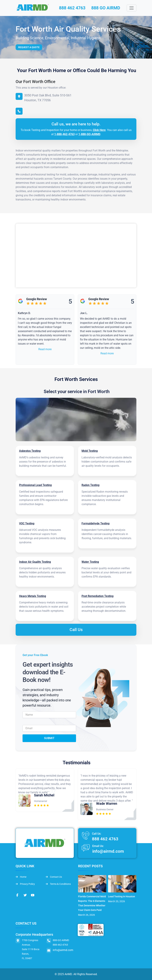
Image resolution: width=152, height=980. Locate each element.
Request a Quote (29, 47)
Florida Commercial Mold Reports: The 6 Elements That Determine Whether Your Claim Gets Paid (92, 903)
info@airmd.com (108, 851)
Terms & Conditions (58, 883)
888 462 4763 (72, 8)
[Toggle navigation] (131, 8)
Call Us (76, 629)
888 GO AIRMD (107, 8)
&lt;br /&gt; (76, 256)
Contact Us (54, 876)
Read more (45, 349)
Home (21, 876)
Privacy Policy (25, 883)
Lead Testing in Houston (121, 896)
